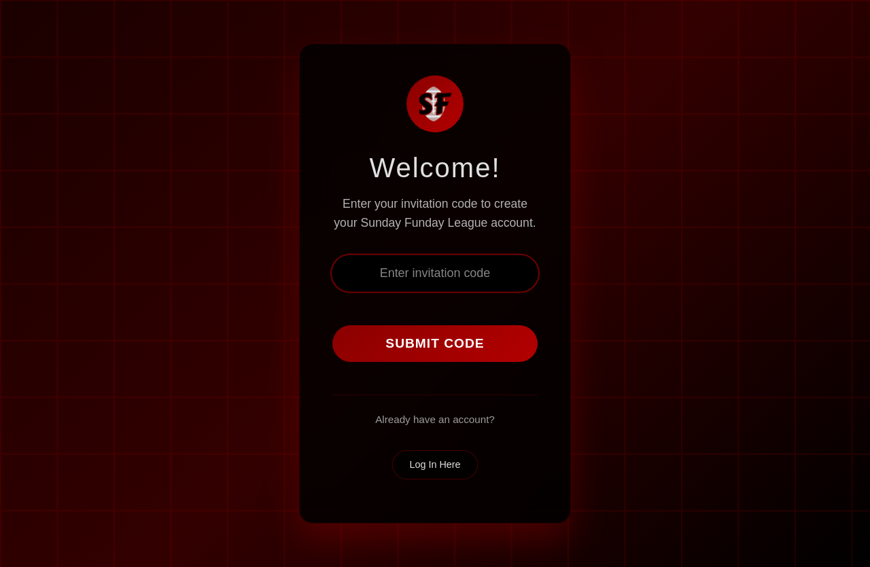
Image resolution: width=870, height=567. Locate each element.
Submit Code (434, 343)
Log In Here (434, 464)
